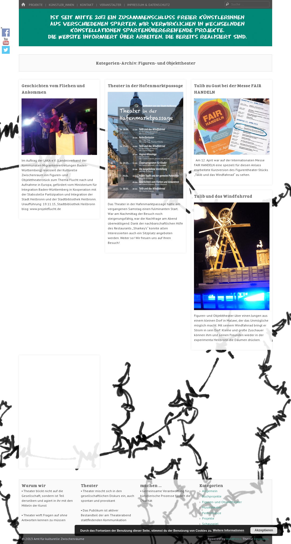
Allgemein (209, 491)
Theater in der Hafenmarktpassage (145, 85)
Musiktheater (211, 507)
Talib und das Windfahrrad (223, 196)
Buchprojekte (211, 496)
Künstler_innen (61, 5)
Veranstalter (110, 5)
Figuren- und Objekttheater (222, 502)
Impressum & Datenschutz (148, 5)
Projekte (36, 5)
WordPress (233, 539)
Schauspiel (210, 524)
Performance (211, 513)
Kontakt (86, 5)
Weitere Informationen (228, 530)
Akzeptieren (264, 530)
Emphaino (261, 539)
